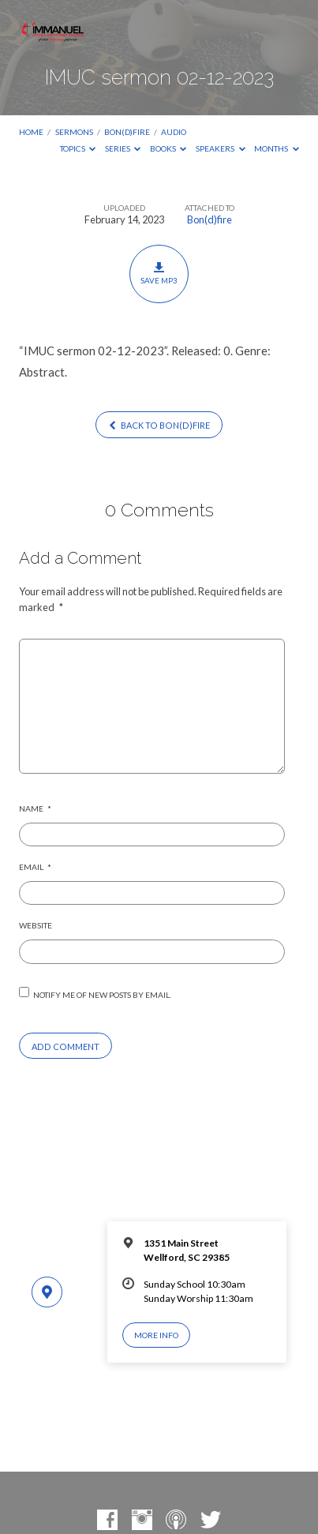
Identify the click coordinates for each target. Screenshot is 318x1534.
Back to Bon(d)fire (159, 425)
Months (276, 148)
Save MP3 (159, 273)
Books (168, 148)
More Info (156, 1335)
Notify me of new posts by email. (102, 995)
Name (35, 808)
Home (31, 132)
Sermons (74, 132)
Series (123, 148)
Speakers (220, 148)
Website (35, 925)
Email (35, 867)
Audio (173, 132)
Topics (78, 148)
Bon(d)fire (127, 132)
